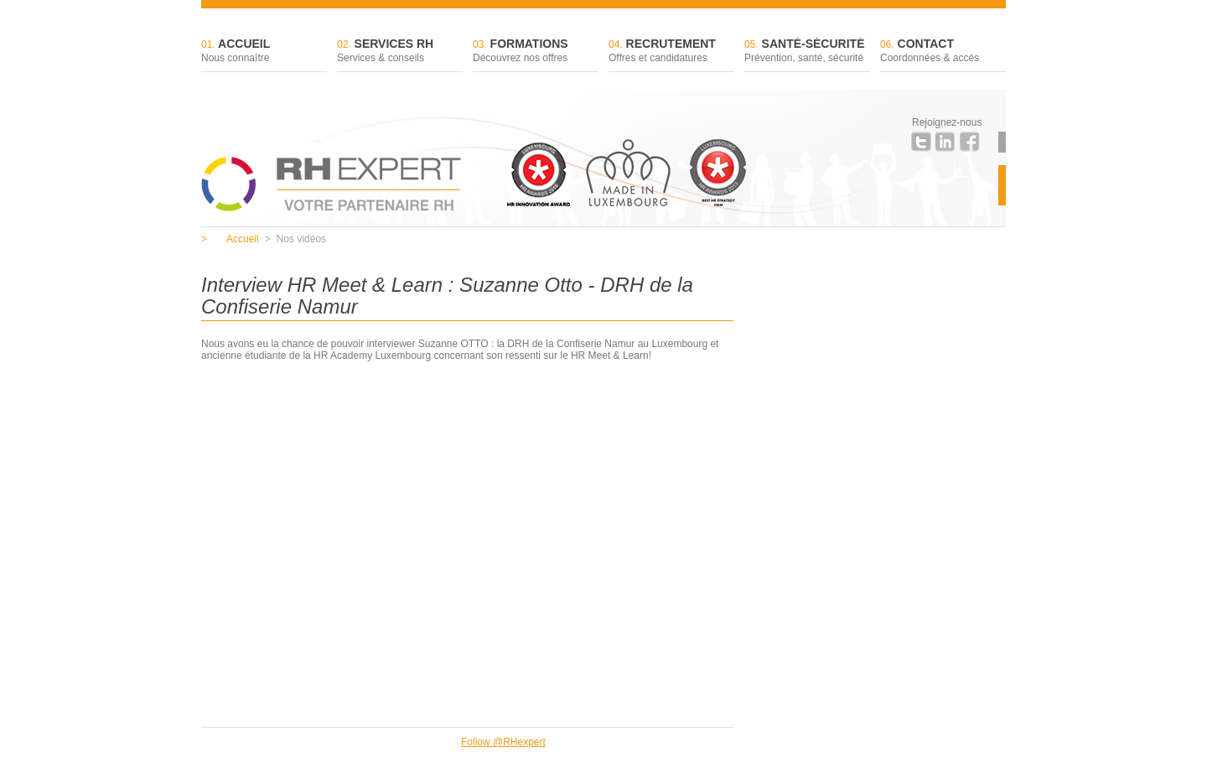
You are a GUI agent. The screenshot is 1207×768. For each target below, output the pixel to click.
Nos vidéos (295, 239)
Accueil (264, 51)
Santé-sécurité (807, 51)
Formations (535, 51)
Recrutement (671, 51)
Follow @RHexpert (503, 742)
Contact (943, 51)
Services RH (400, 51)
